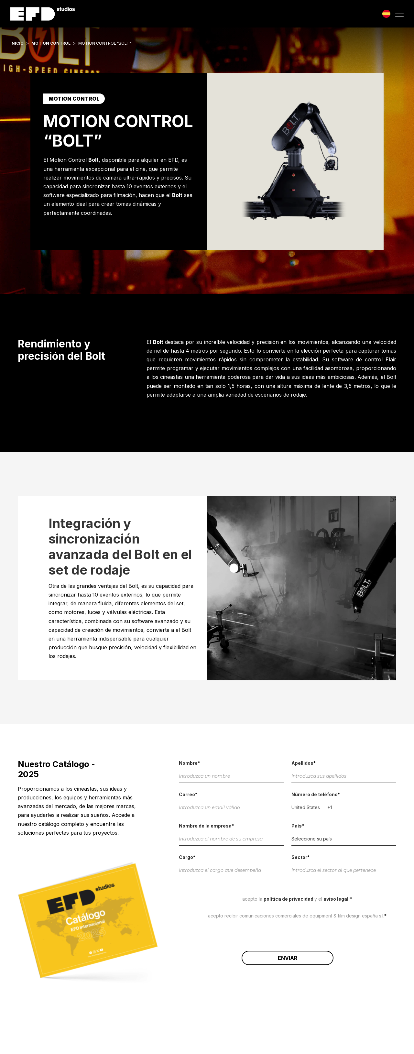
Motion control (51, 43)
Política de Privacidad (289, 899)
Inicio (17, 43)
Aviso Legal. (336, 899)
